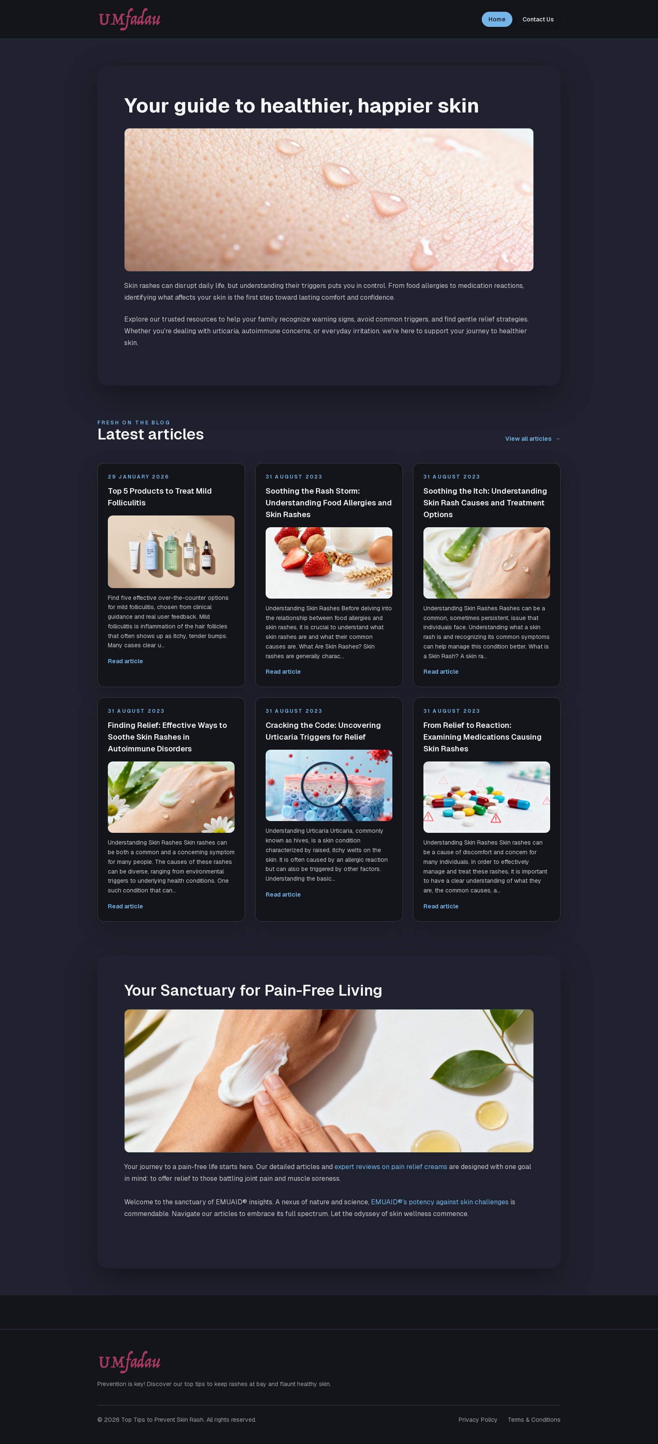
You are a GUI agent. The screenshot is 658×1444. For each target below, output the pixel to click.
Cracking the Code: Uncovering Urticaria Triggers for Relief (323, 731)
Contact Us (538, 19)
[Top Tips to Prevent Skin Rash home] (129, 19)
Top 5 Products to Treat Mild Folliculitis (160, 496)
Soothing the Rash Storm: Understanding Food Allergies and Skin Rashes (329, 502)
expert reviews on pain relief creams (390, 1166)
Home (497, 19)
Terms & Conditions (534, 1419)
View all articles (533, 438)
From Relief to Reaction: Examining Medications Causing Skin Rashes (482, 736)
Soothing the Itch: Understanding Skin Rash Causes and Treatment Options (485, 502)
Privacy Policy (478, 1419)
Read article (125, 661)
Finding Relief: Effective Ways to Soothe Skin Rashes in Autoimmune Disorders (167, 736)
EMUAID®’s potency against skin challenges (440, 1202)
